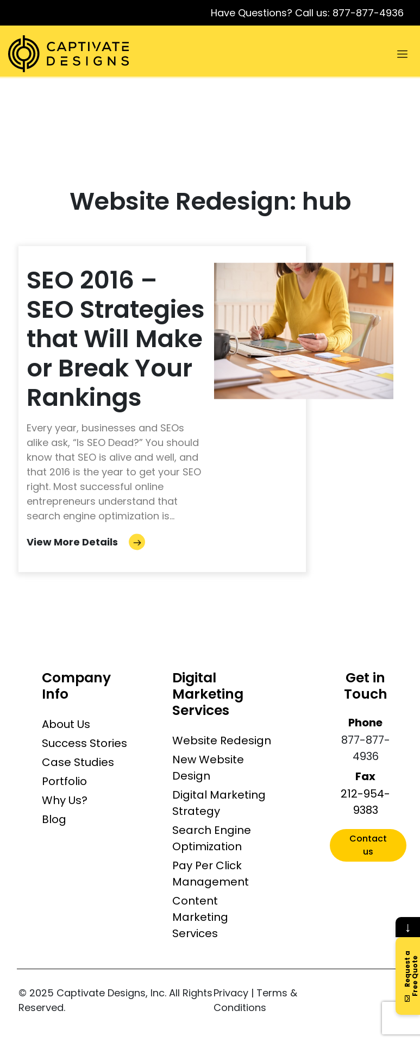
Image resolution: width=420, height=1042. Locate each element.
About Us (66, 724)
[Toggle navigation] (402, 54)
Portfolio (64, 781)
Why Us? (64, 800)
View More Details (86, 542)
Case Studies (78, 762)
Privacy (231, 993)
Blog (54, 819)
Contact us (368, 845)
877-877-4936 (368, 13)
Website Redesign (221, 740)
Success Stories (84, 743)
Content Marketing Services (200, 917)
